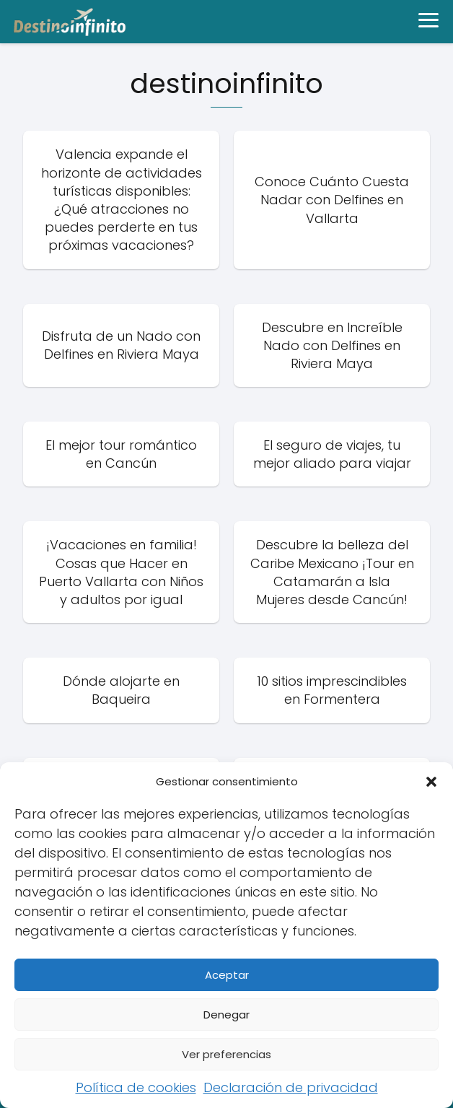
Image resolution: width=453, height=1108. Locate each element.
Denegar (226, 1014)
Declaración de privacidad (290, 1087)
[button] (431, 782)
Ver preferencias (226, 1054)
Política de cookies (136, 1087)
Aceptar (227, 974)
